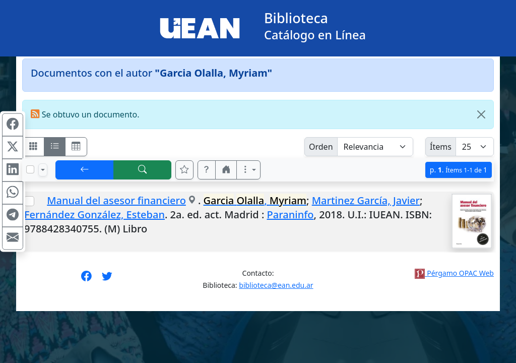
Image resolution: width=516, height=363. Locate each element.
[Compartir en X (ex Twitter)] (12, 147)
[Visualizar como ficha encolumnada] (55, 146)
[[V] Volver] (84, 169)
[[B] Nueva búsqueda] (142, 169)
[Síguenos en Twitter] (107, 279)
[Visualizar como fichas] (33, 146)
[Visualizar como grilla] (76, 146)
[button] (207, 169)
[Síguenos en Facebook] (86, 279)
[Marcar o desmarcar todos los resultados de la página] (30, 169)
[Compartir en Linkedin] (12, 170)
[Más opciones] (248, 169)
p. (458, 169)
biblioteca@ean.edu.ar (276, 285)
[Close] (481, 114)
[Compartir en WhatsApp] (12, 193)
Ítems (441, 146)
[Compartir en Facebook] (12, 125)
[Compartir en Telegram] (12, 215)
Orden (321, 146)
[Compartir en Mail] (12, 238)
